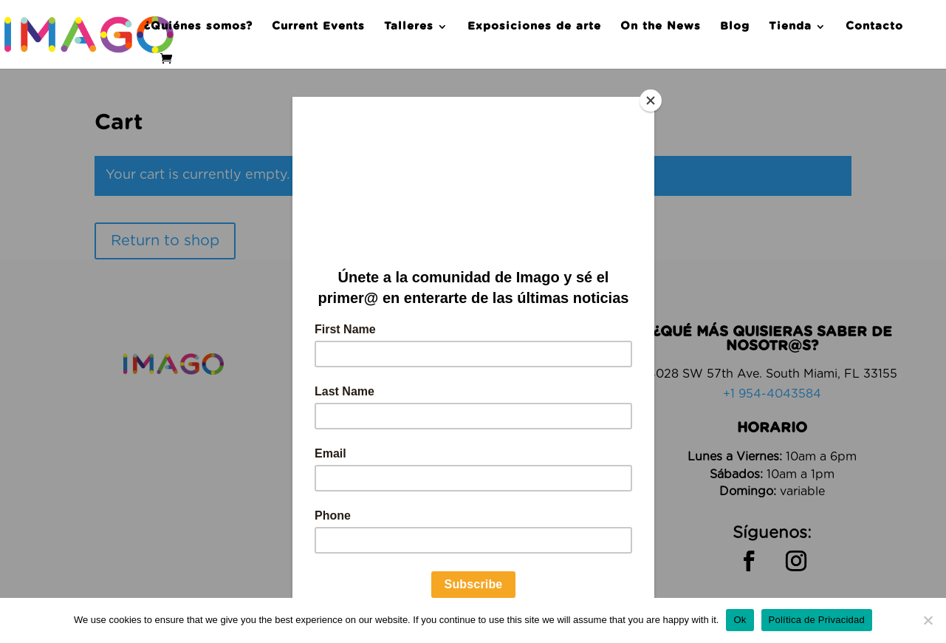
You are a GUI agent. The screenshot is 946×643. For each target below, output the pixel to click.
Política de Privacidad (817, 619)
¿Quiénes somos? (198, 26)
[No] (927, 620)
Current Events (318, 26)
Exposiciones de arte (534, 26)
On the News (660, 26)
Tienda (790, 26)
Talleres (408, 26)
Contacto (874, 26)
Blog (735, 26)
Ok (739, 619)
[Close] (651, 100)
